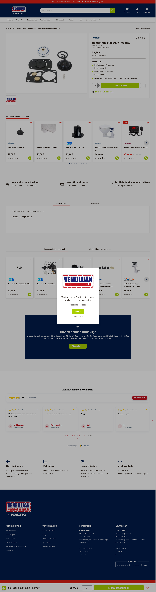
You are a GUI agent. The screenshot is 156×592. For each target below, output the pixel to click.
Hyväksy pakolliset (78, 317)
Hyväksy (78, 311)
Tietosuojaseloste (78, 305)
